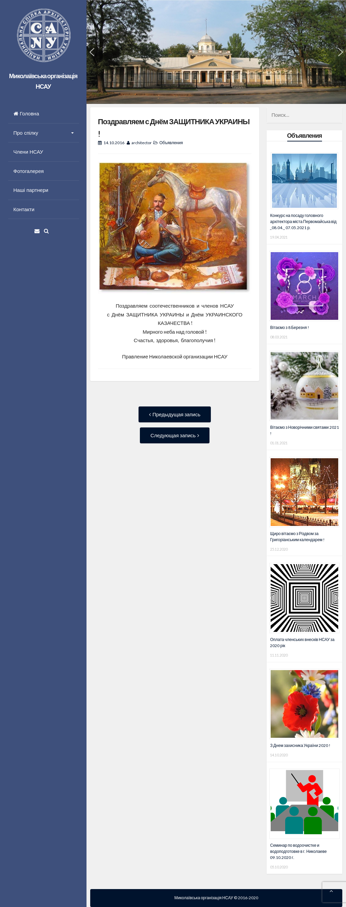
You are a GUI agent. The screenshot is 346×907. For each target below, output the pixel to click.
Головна (26, 113)
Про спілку (26, 133)
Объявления (171, 142)
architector (141, 142)
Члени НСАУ (28, 152)
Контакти (24, 209)
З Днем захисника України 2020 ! (300, 745)
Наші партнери (31, 190)
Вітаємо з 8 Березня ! (289, 327)
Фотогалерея (29, 171)
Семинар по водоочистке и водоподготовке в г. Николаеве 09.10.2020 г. (298, 851)
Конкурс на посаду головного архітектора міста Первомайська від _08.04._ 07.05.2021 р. (303, 221)
